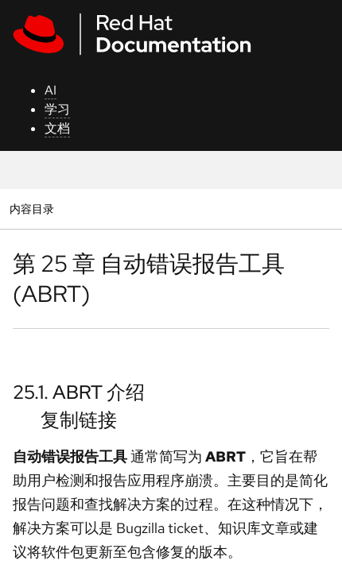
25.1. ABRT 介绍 (79, 392)
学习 (57, 109)
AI (50, 90)
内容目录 (31, 208)
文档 (57, 128)
